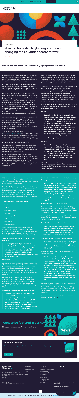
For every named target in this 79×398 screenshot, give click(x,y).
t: (6, 382)
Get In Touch (43, 381)
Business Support (44, 371)
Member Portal (43, 374)
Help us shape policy (45, 373)
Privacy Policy (43, 377)
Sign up (8, 354)
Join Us (26, 368)
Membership (28, 366)
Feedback (42, 382)
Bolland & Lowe (65, 386)
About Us (27, 376)
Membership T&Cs (44, 379)
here (57, 297)
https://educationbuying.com (12, 133)
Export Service (43, 368)
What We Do (43, 366)
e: (13, 383)
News (26, 371)
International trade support (47, 369)
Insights (27, 373)
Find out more (51, 2)
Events (26, 374)
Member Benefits (29, 369)
